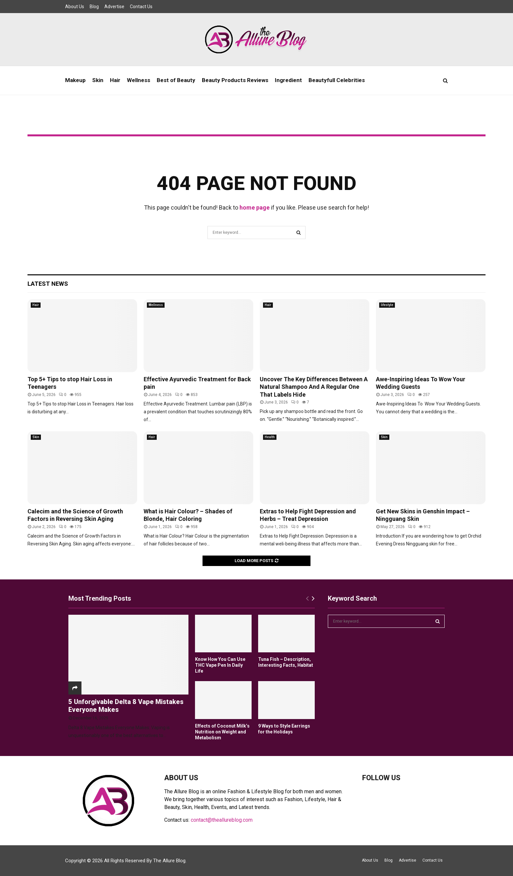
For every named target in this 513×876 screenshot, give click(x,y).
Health (270, 437)
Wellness (138, 80)
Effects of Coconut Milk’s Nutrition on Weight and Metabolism (222, 731)
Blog (94, 6)
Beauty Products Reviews (235, 80)
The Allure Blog (169, 861)
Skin (97, 80)
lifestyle (387, 305)
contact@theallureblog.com (222, 820)
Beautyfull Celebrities (337, 80)
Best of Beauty (176, 80)
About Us (74, 6)
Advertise (114, 6)
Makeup (75, 80)
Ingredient (288, 80)
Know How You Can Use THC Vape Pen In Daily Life (220, 665)
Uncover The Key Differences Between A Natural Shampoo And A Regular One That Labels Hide (314, 387)
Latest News (47, 283)
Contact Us (141, 6)
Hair (115, 80)
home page (254, 207)
